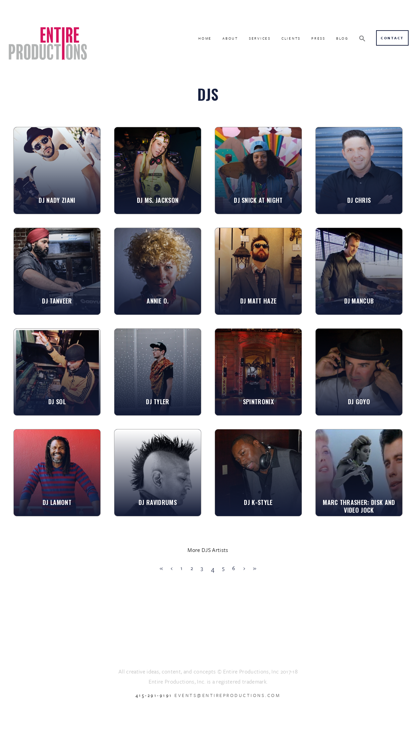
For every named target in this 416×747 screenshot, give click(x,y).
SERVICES (260, 38)
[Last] (254, 568)
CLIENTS (291, 38)
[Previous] (172, 568)
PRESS (318, 38)
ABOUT (230, 38)
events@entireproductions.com (227, 695)
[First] (161, 568)
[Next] (244, 568)
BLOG (342, 38)
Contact (392, 38)
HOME (205, 38)
